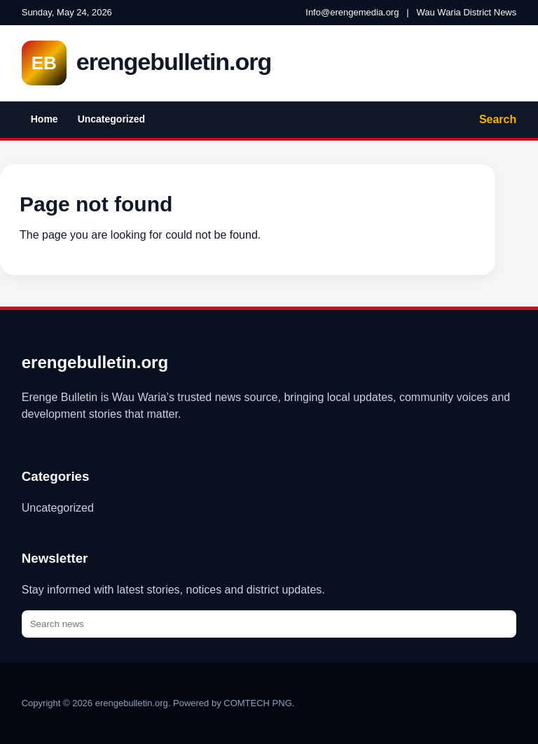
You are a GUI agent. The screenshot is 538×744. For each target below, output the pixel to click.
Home (44, 119)
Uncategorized (111, 119)
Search (497, 119)
